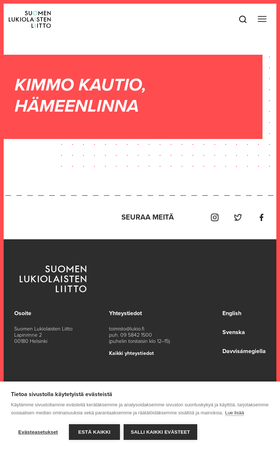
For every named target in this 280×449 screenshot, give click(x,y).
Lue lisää (234, 412)
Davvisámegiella (244, 351)
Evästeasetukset (38, 432)
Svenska (233, 332)
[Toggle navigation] (262, 19)
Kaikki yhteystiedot (131, 353)
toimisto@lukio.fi (126, 329)
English (231, 313)
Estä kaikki (94, 432)
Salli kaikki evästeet (160, 432)
